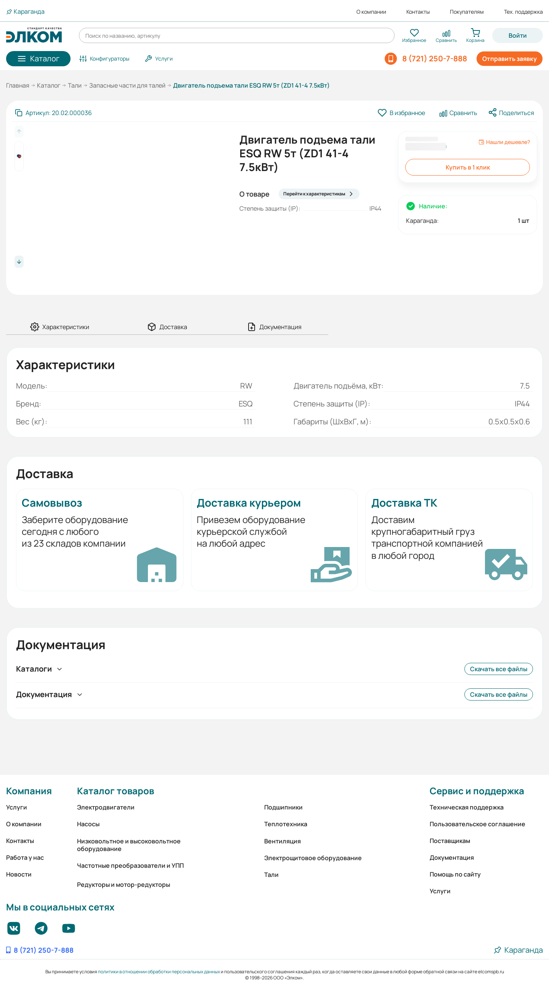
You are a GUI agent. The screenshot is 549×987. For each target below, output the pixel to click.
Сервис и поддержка (477, 790)
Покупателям (467, 12)
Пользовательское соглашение (477, 824)
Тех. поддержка (523, 12)
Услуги (16, 807)
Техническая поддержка (467, 807)
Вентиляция (282, 841)
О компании (371, 12)
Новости (19, 874)
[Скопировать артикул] (53, 112)
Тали (75, 85)
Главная (17, 85)
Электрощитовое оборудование (313, 858)
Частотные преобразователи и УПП (130, 865)
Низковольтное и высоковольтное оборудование (129, 845)
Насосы (88, 824)
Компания (29, 790)
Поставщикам (450, 841)
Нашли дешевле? (504, 142)
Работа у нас (25, 857)
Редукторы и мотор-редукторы (123, 884)
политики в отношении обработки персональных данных (159, 971)
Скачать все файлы (498, 669)
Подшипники (283, 807)
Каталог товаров (115, 790)
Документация (452, 857)
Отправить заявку (509, 58)
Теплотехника (285, 824)
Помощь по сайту (455, 874)
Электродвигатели (106, 807)
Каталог (48, 85)
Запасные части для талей (127, 85)
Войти (518, 35)
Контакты (418, 12)
